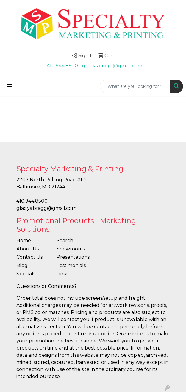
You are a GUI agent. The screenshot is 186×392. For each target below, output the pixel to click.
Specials (25, 274)
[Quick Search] (135, 86)
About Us (27, 249)
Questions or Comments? (46, 286)
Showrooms (71, 249)
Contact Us (29, 257)
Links (62, 274)
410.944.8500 (62, 66)
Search (65, 240)
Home (23, 240)
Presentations (73, 257)
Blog (22, 265)
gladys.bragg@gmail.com (112, 66)
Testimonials (71, 265)
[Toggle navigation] (9, 86)
